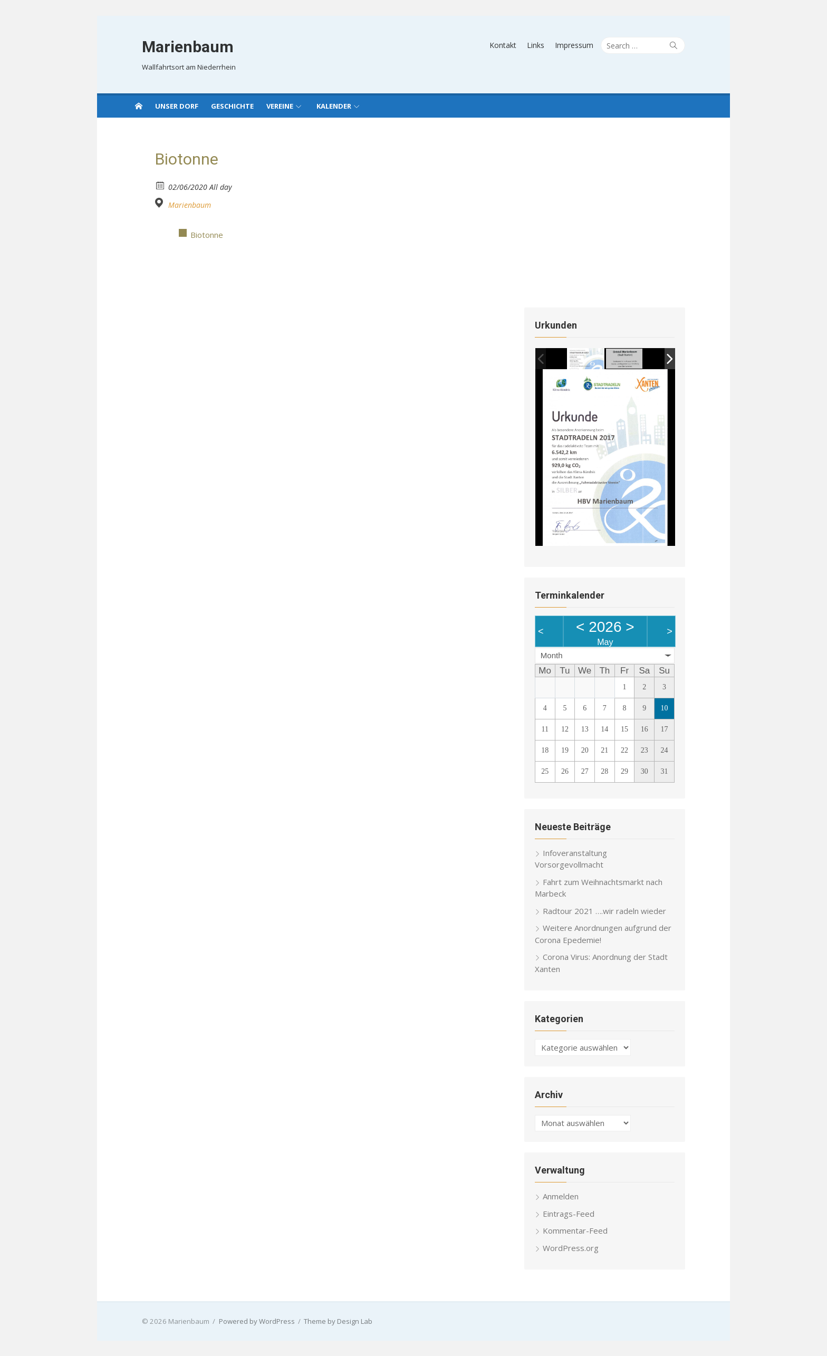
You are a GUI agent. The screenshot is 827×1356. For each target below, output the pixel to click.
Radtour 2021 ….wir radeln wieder (609, 910)
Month (557, 666)
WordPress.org (576, 1247)
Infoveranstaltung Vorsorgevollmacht (615, 864)
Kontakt (516, 45)
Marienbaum (174, 46)
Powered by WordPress (244, 1320)
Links (548, 45)
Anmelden (566, 1195)
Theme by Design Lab (325, 1320)
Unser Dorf (176, 106)
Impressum (587, 45)
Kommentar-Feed (580, 1230)
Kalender (333, 106)
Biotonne (206, 234)
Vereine (279, 106)
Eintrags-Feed (574, 1213)
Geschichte (232, 106)
